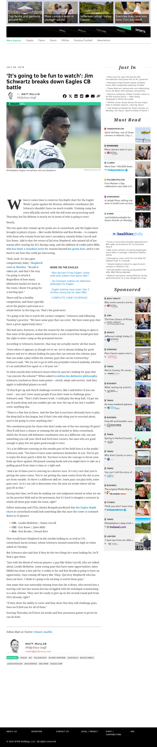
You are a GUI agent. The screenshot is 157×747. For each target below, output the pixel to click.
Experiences (113, 196)
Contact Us (62, 731)
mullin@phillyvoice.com (38, 651)
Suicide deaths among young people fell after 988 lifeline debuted (126, 270)
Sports (140, 31)
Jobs (109, 315)
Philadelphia (40, 657)
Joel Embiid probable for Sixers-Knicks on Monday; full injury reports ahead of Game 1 (127, 109)
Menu (11, 31)
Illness (111, 162)
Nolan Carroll (87, 657)
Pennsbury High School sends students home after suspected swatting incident (125, 83)
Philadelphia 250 (116, 179)
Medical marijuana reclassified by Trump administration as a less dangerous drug (126, 276)
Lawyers (111, 536)
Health (82, 30)
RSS (132, 731)
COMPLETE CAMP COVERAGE (70, 297)
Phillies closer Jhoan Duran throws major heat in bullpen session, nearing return (127, 103)
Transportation (115, 128)
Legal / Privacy (89, 731)
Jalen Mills (72, 657)
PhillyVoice (27, 31)
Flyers (41, 40)
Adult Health (113, 298)
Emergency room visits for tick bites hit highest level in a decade (126, 259)
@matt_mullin (43, 632)
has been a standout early (28, 248)
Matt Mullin (30, 94)
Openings (112, 349)
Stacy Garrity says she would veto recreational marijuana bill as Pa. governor (127, 78)
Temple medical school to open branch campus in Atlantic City (125, 265)
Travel (110, 366)
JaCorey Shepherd (57, 657)
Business (111, 383)
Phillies (65, 40)
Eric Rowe (43, 663)
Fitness (111, 502)
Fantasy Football (83, 40)
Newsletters (103, 40)
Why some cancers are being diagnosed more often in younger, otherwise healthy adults (126, 252)
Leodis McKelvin (14, 663)
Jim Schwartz (30, 663)
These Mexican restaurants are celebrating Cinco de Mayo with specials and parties (127, 89)
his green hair (76, 248)
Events (121, 30)
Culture (101, 30)
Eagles (29, 40)
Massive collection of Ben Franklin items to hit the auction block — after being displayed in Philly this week (127, 96)
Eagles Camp (56, 663)
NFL (23, 103)
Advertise (36, 731)
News (62, 30)
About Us (11, 731)
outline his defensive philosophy (76, 376)
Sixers (53, 40)
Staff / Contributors (113, 733)
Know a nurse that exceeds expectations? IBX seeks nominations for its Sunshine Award (127, 244)
